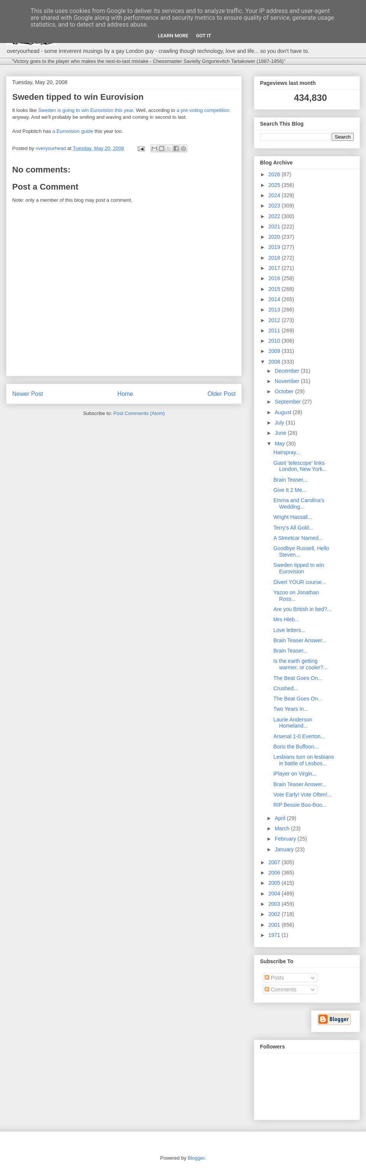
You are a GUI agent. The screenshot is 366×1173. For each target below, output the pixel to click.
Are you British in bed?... (302, 609)
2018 (275, 258)
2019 (275, 247)
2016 (275, 278)
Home (125, 394)
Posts (274, 978)
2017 (275, 268)
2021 (275, 226)
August (283, 412)
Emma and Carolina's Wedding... (298, 503)
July (280, 423)
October (284, 391)
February (285, 839)
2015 (275, 289)
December (287, 371)
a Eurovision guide (73, 131)
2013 (275, 309)
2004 (275, 894)
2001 (275, 925)
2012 (275, 320)
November (287, 381)
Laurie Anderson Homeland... (292, 723)
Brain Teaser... (290, 480)
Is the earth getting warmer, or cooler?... (300, 664)
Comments (281, 989)
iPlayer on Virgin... (294, 774)
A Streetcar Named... (298, 538)
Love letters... (289, 630)
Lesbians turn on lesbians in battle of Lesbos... (303, 760)
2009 (275, 351)
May (280, 443)
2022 (275, 216)
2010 (275, 341)
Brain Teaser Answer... (299, 640)
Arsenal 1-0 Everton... (299, 736)
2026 (275, 174)
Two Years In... (290, 709)
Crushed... (285, 688)
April (280, 818)
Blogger (196, 1158)
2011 (275, 330)
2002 (275, 914)
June (280, 433)
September (288, 402)
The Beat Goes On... (297, 678)
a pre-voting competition (203, 110)
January (284, 849)
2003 (275, 904)
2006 (275, 873)
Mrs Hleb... (286, 619)
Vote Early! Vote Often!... (302, 795)
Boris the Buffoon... (296, 747)
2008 (275, 362)
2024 (275, 195)
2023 (275, 206)
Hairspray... (286, 452)
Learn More (173, 35)
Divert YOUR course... (299, 582)
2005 (275, 883)
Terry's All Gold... (293, 528)
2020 (275, 237)
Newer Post (27, 394)
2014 (275, 299)
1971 (275, 935)
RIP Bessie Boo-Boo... (299, 805)
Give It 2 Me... (290, 490)
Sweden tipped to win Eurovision (298, 568)
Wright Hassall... (292, 517)
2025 (275, 185)
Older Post (221, 394)
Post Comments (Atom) (139, 413)
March (282, 828)
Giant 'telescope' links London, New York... (300, 466)
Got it (203, 35)
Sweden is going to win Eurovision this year (85, 110)
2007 (275, 862)
